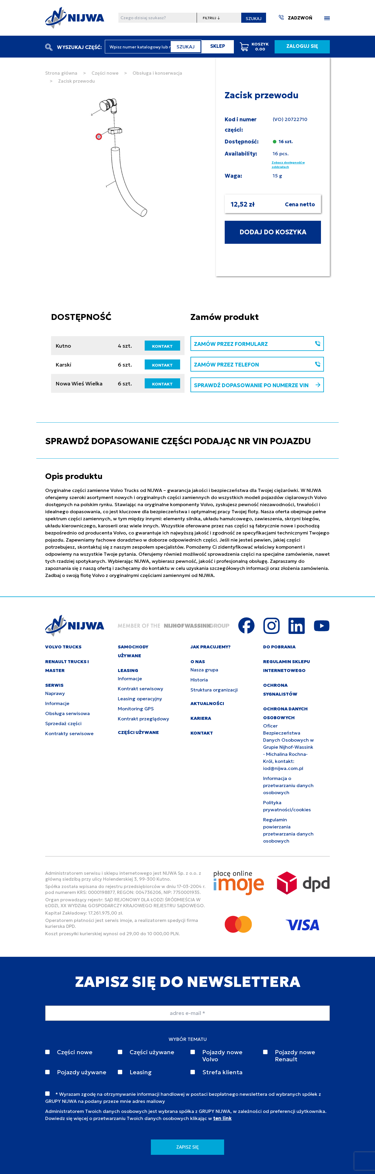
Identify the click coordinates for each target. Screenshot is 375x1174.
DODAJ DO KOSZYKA (272, 232)
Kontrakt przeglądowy (143, 719)
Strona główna (61, 73)
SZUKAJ (254, 18)
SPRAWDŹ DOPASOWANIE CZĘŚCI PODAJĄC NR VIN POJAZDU (178, 441)
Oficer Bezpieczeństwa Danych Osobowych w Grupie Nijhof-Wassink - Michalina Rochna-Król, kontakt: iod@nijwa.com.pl (288, 747)
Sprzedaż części (63, 723)
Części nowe (105, 73)
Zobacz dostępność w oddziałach (288, 165)
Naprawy (55, 693)
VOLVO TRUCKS (63, 647)
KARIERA (200, 718)
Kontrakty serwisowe (69, 733)
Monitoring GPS (136, 709)
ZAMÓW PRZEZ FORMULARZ (257, 344)
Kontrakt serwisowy (140, 688)
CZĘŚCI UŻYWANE (138, 732)
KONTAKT (162, 346)
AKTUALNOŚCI (207, 703)
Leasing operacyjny (140, 699)
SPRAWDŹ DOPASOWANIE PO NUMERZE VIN (257, 385)
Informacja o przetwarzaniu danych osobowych (288, 785)
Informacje (57, 703)
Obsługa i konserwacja (157, 73)
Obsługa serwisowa (67, 713)
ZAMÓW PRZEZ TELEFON (257, 364)
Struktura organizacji (214, 690)
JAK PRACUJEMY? (210, 647)
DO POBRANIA (279, 647)
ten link (222, 1118)
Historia (199, 680)
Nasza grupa (204, 670)
